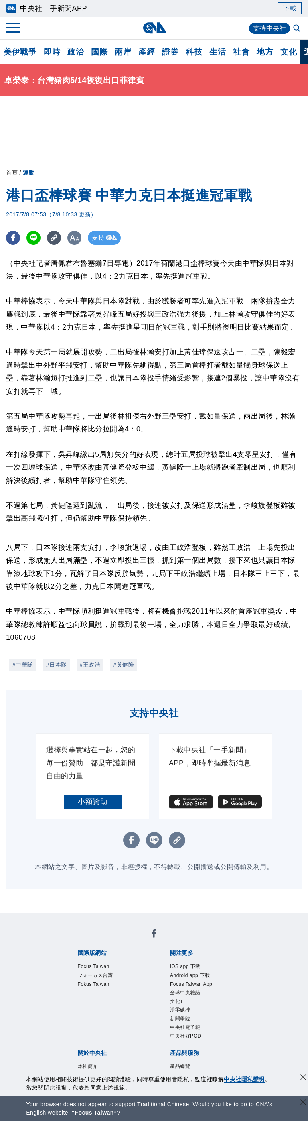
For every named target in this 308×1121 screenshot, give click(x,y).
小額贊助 (92, 802)
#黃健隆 (123, 664)
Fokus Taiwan (93, 984)
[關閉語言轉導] (303, 1103)
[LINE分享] (33, 238)
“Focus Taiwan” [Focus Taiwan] (94, 1112)
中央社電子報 (185, 1027)
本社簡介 (88, 1066)
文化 (288, 51)
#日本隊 (56, 664)
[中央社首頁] (154, 28)
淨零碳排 (180, 1010)
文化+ (176, 1001)
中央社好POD (185, 1036)
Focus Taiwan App (191, 984)
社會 (241, 51)
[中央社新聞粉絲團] (154, 935)
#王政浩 (90, 664)
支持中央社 (269, 28)
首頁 (12, 172)
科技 (194, 51)
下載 (289, 8)
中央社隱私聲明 (244, 1079)
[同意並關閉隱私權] (303, 1078)
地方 (265, 51)
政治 (75, 51)
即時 (52, 51)
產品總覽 (180, 1066)
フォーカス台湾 (95, 975)
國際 (99, 51)
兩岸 (123, 51)
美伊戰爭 (20, 51)
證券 (170, 51)
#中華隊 (22, 664)
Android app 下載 (190, 975)
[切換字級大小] (74, 238)
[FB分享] (13, 238)
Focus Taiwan (93, 966)
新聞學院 (180, 1018)
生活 (217, 51)
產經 (146, 51)
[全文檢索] (297, 28)
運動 (28, 172)
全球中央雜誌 (185, 992)
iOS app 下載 (185, 966)
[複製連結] (54, 238)
